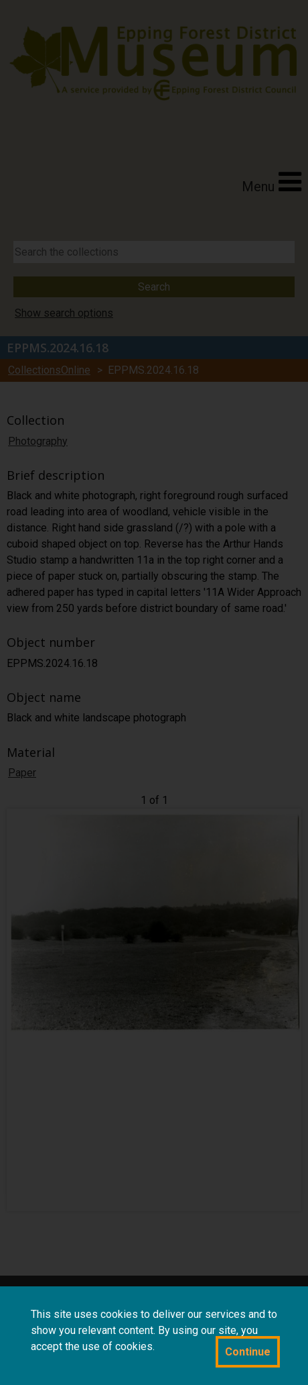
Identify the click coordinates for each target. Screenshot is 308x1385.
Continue (248, 1351)
